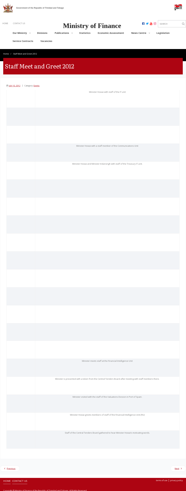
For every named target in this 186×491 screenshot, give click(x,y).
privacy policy (176, 479)
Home (6, 52)
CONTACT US (19, 23)
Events (37, 84)
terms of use (161, 479)
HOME (5, 23)
